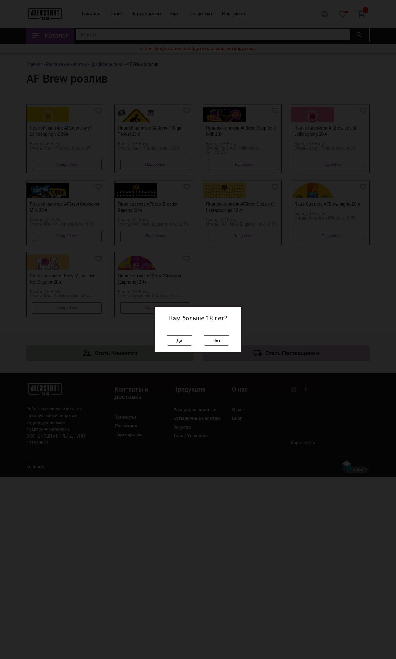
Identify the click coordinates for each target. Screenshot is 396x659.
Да (179, 340)
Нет (217, 340)
